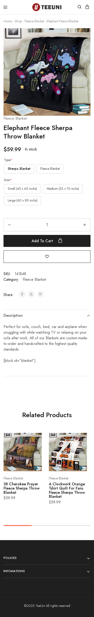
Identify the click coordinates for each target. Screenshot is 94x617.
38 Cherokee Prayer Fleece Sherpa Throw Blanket (22, 488)
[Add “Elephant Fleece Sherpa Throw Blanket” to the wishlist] (47, 256)
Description (47, 315)
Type (8, 160)
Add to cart (47, 241)
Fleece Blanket (34, 21)
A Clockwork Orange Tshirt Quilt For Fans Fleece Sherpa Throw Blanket (67, 490)
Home (8, 21)
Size (8, 180)
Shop (18, 21)
